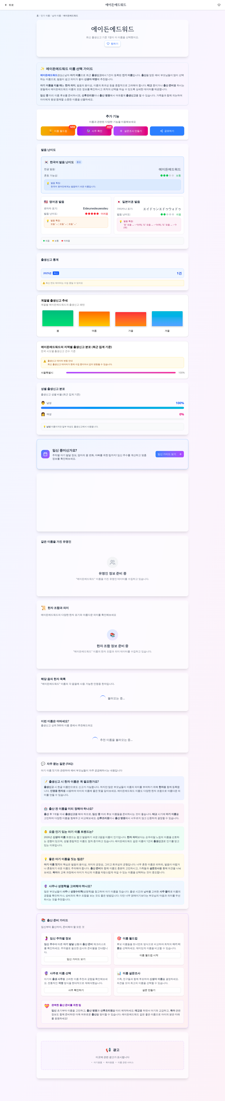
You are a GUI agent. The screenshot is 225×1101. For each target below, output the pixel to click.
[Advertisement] (112, 502)
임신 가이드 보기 (170, 454)
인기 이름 (45, 15)
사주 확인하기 (76, 990)
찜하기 (112, 43)
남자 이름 (56, 15)
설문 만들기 (148, 990)
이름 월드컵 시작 (149, 955)
